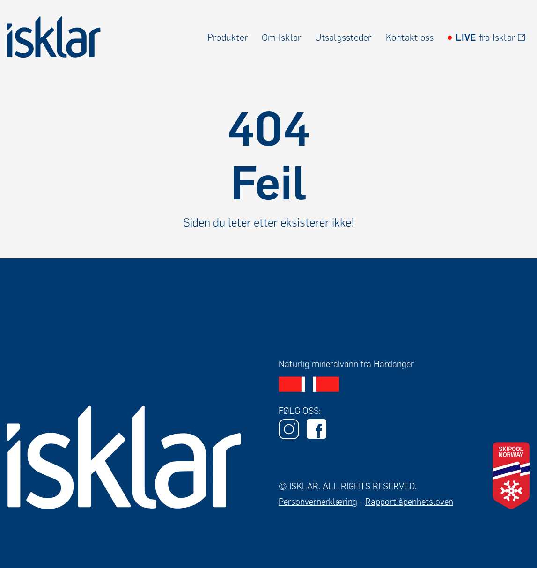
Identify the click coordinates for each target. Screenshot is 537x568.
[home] (54, 37)
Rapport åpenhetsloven (409, 501)
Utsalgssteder (343, 37)
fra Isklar (485, 37)
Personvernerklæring (318, 501)
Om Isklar (281, 37)
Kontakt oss (410, 37)
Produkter (227, 37)
